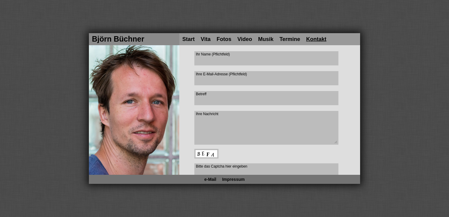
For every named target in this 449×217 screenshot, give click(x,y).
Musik (265, 39)
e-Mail (210, 179)
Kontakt (316, 39)
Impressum (233, 179)
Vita (206, 39)
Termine (289, 39)
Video (244, 39)
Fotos (224, 39)
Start (188, 39)
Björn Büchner (118, 39)
